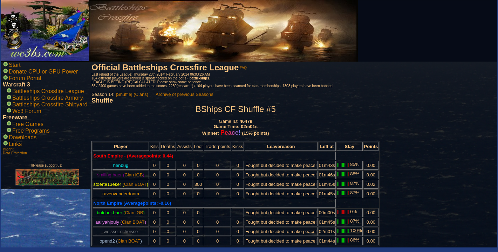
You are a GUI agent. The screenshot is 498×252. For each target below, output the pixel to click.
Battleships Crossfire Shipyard (49, 104)
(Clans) (141, 94)
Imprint (8, 149)
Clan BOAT (135, 184)
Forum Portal (25, 78)
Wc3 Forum (26, 111)
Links (15, 144)
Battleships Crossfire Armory (47, 98)
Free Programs (31, 131)
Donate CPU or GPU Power (43, 72)
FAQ (243, 68)
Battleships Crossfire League (48, 91)
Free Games (27, 124)
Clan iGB (133, 174)
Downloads (22, 137)
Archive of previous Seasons (184, 94)
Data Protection (15, 153)
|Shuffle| (124, 94)
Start (15, 65)
